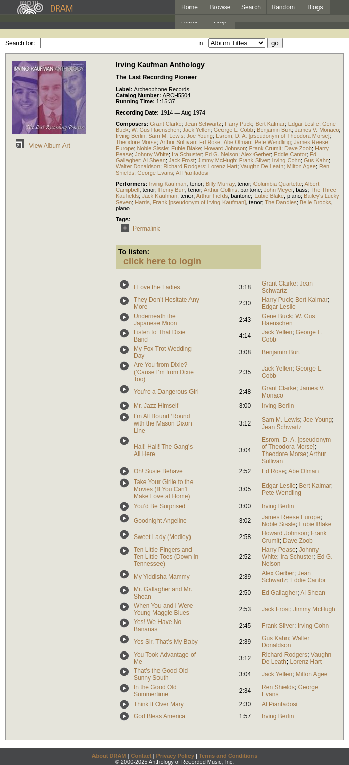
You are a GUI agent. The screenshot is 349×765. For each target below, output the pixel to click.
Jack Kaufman (159, 196)
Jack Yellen (197, 130)
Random (283, 7)
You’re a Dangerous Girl (166, 391)
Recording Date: (138, 112)
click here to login (162, 261)
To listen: (133, 252)
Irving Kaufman (167, 184)
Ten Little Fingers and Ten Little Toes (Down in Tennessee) (166, 557)
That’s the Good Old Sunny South (161, 674)
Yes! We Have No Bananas (157, 625)
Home (189, 7)
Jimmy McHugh (217, 160)
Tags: (123, 219)
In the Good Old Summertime (155, 691)
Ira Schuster (187, 154)
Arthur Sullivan (178, 142)
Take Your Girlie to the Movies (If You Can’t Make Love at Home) (163, 489)
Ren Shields (278, 687)
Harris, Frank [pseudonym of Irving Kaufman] (190, 202)
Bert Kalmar (270, 124)
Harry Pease (279, 549)
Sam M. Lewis (165, 136)
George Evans (155, 172)
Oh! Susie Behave (158, 471)
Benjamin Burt (274, 130)
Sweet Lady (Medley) (162, 537)
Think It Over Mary (159, 704)
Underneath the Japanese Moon (155, 320)
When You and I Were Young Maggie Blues (163, 609)
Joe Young (199, 136)
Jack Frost (182, 160)
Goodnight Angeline (160, 520)
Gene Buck (277, 316)
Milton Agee (301, 166)
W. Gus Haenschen (156, 130)
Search (251, 7)
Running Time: (136, 101)
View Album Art (41, 145)
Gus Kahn (316, 160)
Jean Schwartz (203, 124)
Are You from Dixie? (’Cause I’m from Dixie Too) (164, 372)
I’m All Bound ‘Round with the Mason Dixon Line (163, 423)
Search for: (20, 43)
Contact (141, 756)
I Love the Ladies (157, 287)
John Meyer (278, 190)
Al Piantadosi (192, 172)
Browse (220, 7)
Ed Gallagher (279, 593)
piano (294, 196)
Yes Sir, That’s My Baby (166, 641)
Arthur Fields (212, 196)
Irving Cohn (286, 160)
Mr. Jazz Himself (156, 405)
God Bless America (159, 716)
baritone (250, 190)
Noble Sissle (152, 148)
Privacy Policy (175, 756)
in (200, 43)
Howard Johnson (225, 148)
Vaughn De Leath (261, 166)
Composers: (133, 124)
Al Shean (154, 160)
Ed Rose (209, 142)
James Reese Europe (291, 517)
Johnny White (152, 154)
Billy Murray (220, 184)
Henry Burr (171, 190)
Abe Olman (237, 142)
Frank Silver (254, 160)
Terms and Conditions (228, 756)
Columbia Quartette (277, 184)
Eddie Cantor (290, 154)
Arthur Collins (220, 190)
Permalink (138, 228)
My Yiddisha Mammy (162, 576)
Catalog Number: (139, 95)
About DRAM (109, 756)
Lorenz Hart (222, 166)
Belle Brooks (315, 202)
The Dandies (280, 202)
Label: (125, 89)
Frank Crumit (265, 148)
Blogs (315, 7)
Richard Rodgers (184, 166)
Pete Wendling (273, 142)
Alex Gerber (256, 154)
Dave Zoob (298, 148)
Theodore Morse (136, 142)
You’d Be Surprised (159, 506)
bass (301, 190)
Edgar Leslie (303, 124)
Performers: (132, 184)
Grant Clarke (165, 124)
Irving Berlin (130, 136)
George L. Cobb (233, 130)
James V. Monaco (317, 130)
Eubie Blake (186, 148)
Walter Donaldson (138, 166)
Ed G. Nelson (221, 154)
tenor (196, 184)
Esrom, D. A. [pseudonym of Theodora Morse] (273, 136)
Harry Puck (238, 124)
